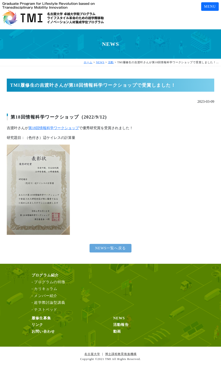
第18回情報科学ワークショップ (53, 128)
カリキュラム (45, 289)
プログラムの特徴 (49, 282)
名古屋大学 (92, 354)
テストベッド (45, 309)
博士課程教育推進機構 (121, 354)
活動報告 (121, 325)
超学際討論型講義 (49, 302)
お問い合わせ (43, 331)
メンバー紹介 (45, 296)
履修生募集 (41, 318)
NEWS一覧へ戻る (110, 248)
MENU (210, 6)
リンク (37, 325)
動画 (117, 331)
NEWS (119, 318)
